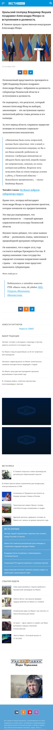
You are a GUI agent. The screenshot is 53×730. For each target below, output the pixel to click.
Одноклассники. (15, 295)
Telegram (11, 291)
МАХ (40, 287)
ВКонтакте (23, 291)
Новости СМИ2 (26, 329)
